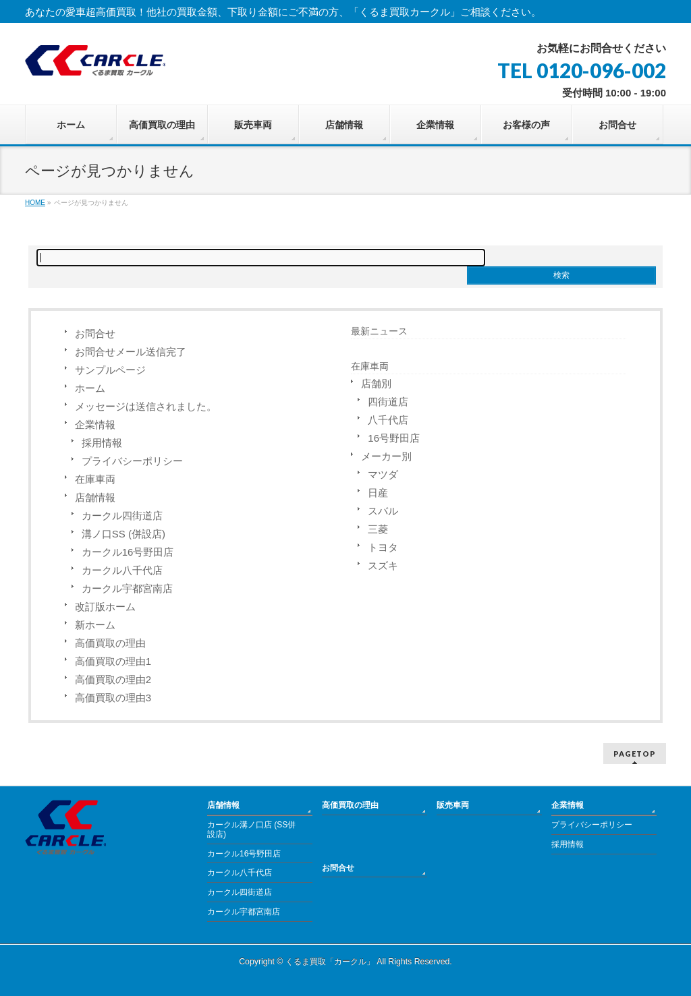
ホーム (90, 388)
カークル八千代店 (122, 570)
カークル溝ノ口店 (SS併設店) (251, 829)
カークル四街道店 (122, 515)
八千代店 (388, 420)
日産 (378, 492)
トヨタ (383, 547)
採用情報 (102, 442)
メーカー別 (386, 456)
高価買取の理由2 (113, 679)
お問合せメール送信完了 (130, 351)
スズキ (383, 565)
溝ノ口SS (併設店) (123, 533)
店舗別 (376, 383)
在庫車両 (95, 479)
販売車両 (453, 805)
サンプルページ (110, 370)
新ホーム (95, 625)
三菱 (378, 529)
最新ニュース (379, 331)
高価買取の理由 (110, 643)
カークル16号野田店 (128, 552)
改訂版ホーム (105, 606)
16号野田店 (394, 438)
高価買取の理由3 (113, 697)
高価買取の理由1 (113, 661)
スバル (383, 511)
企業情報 (95, 424)
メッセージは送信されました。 (146, 406)
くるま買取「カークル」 (330, 961)
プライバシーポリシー (132, 461)
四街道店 (388, 401)
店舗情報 (95, 497)
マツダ (383, 474)
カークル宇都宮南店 (127, 588)
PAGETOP (634, 753)
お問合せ (95, 333)
